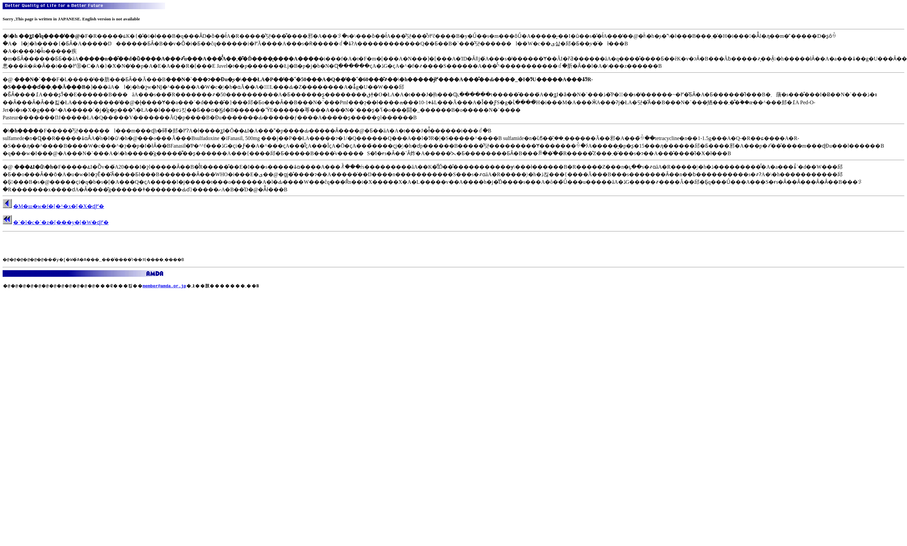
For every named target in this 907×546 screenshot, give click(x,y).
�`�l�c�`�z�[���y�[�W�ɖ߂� (61, 222)
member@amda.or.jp (164, 286)
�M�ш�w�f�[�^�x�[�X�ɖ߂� (58, 206)
